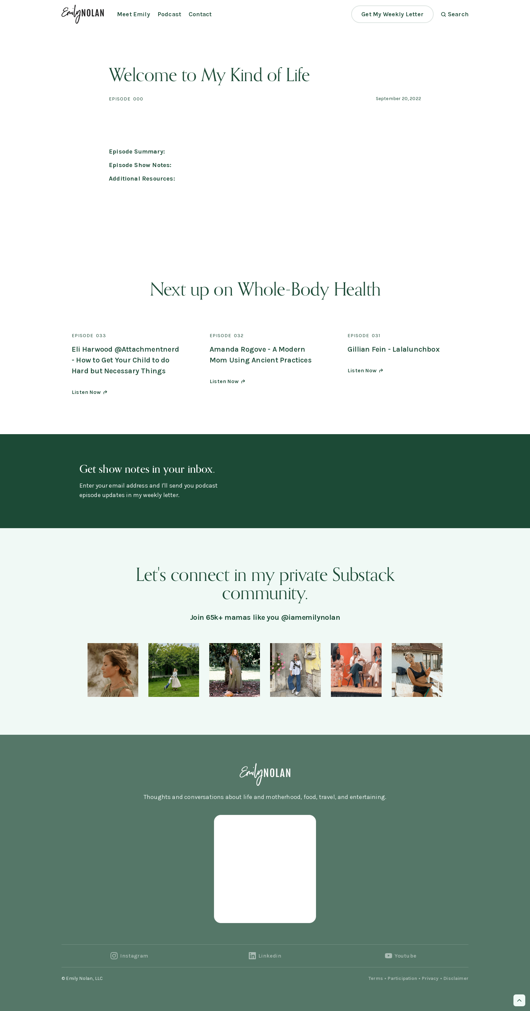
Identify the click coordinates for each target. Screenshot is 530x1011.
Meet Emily (133, 14)
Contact (200, 14)
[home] (83, 14)
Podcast (169, 14)
